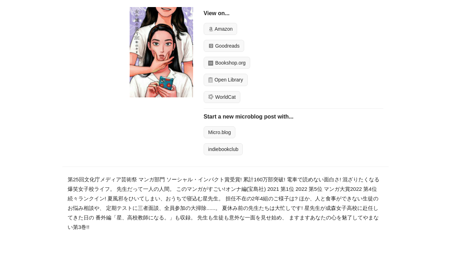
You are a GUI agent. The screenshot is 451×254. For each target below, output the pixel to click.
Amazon (220, 29)
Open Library (225, 80)
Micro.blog (219, 132)
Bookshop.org (227, 63)
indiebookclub (223, 149)
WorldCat (222, 97)
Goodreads (224, 46)
